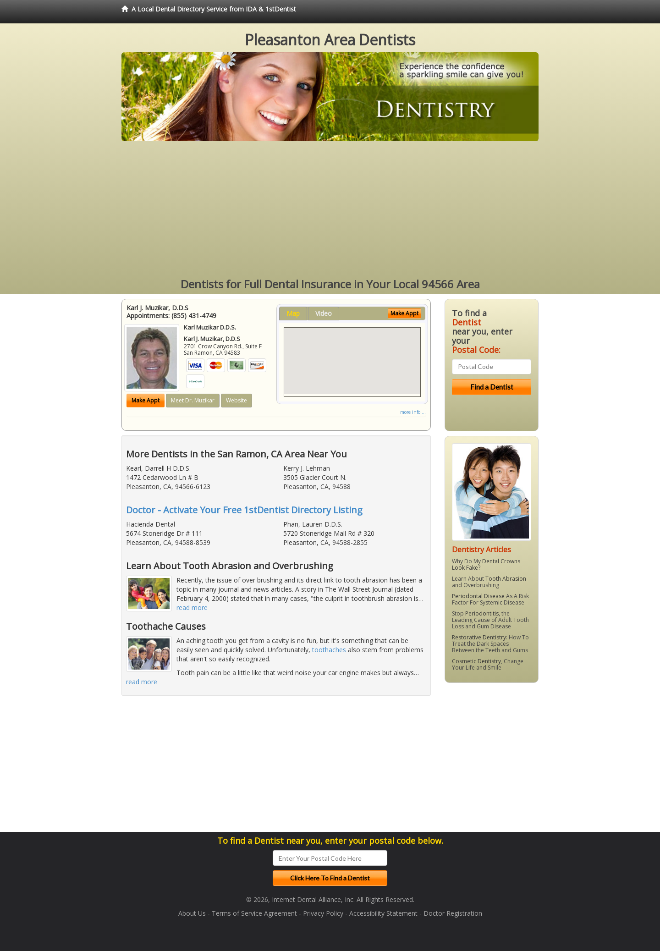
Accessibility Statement (383, 913)
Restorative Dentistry (479, 637)
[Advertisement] (330, 210)
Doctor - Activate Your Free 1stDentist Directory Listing (244, 510)
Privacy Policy (323, 913)
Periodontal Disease (478, 596)
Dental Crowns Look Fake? (486, 564)
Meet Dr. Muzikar (192, 400)
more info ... (413, 412)
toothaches (329, 649)
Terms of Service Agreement (254, 913)
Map (293, 313)
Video (323, 313)
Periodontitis (482, 613)
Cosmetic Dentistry (476, 661)
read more (192, 607)
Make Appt (146, 400)
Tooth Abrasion (505, 579)
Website (236, 400)
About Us (192, 913)
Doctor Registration (453, 913)
